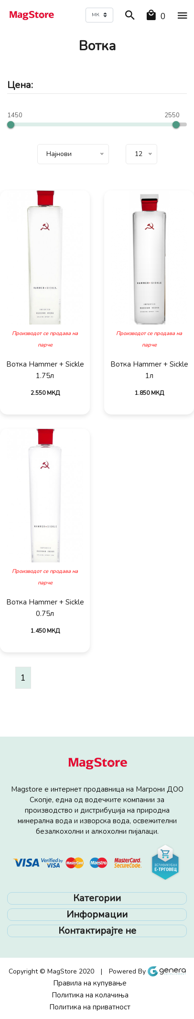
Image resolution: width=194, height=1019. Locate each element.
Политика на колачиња (90, 995)
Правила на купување (90, 983)
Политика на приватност (89, 1007)
